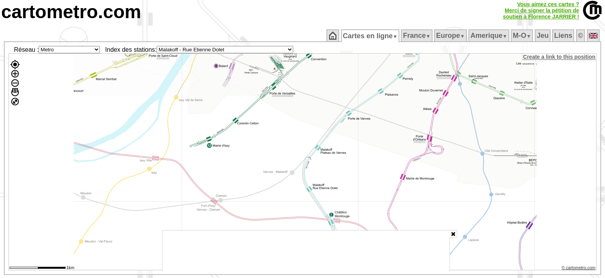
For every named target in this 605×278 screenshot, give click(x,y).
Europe (451, 35)
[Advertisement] (306, 251)
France (417, 35)
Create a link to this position (560, 57)
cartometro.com (71, 12)
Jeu (543, 35)
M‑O (523, 35)
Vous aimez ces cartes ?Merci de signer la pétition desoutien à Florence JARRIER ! (541, 10)
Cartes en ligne (370, 36)
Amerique (489, 35)
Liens (564, 35)
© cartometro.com (579, 268)
